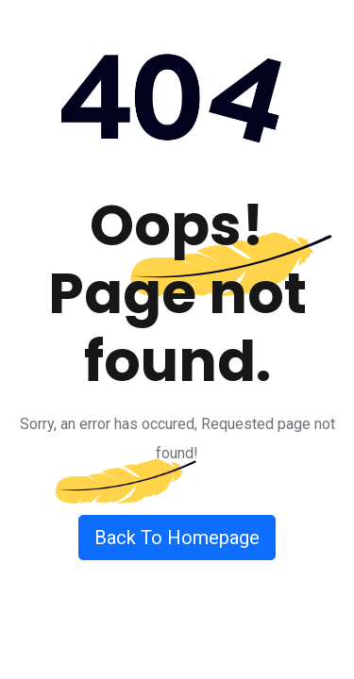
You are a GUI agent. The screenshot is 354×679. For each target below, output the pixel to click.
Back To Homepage (177, 537)
